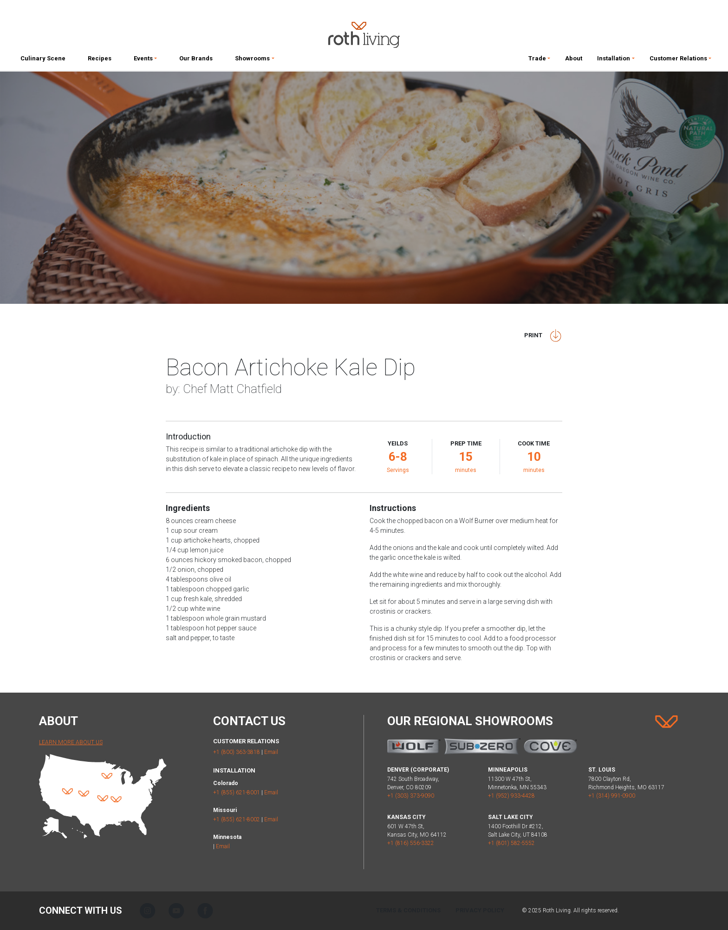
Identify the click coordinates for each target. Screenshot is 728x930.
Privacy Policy (479, 910)
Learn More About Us (71, 742)
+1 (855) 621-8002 (236, 819)
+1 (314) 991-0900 (611, 795)
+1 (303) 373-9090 (410, 795)
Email (271, 752)
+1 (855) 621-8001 (236, 792)
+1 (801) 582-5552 (511, 843)
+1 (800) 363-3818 (236, 752)
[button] (145, 60)
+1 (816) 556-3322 (410, 843)
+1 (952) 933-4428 (511, 795)
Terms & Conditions (408, 910)
